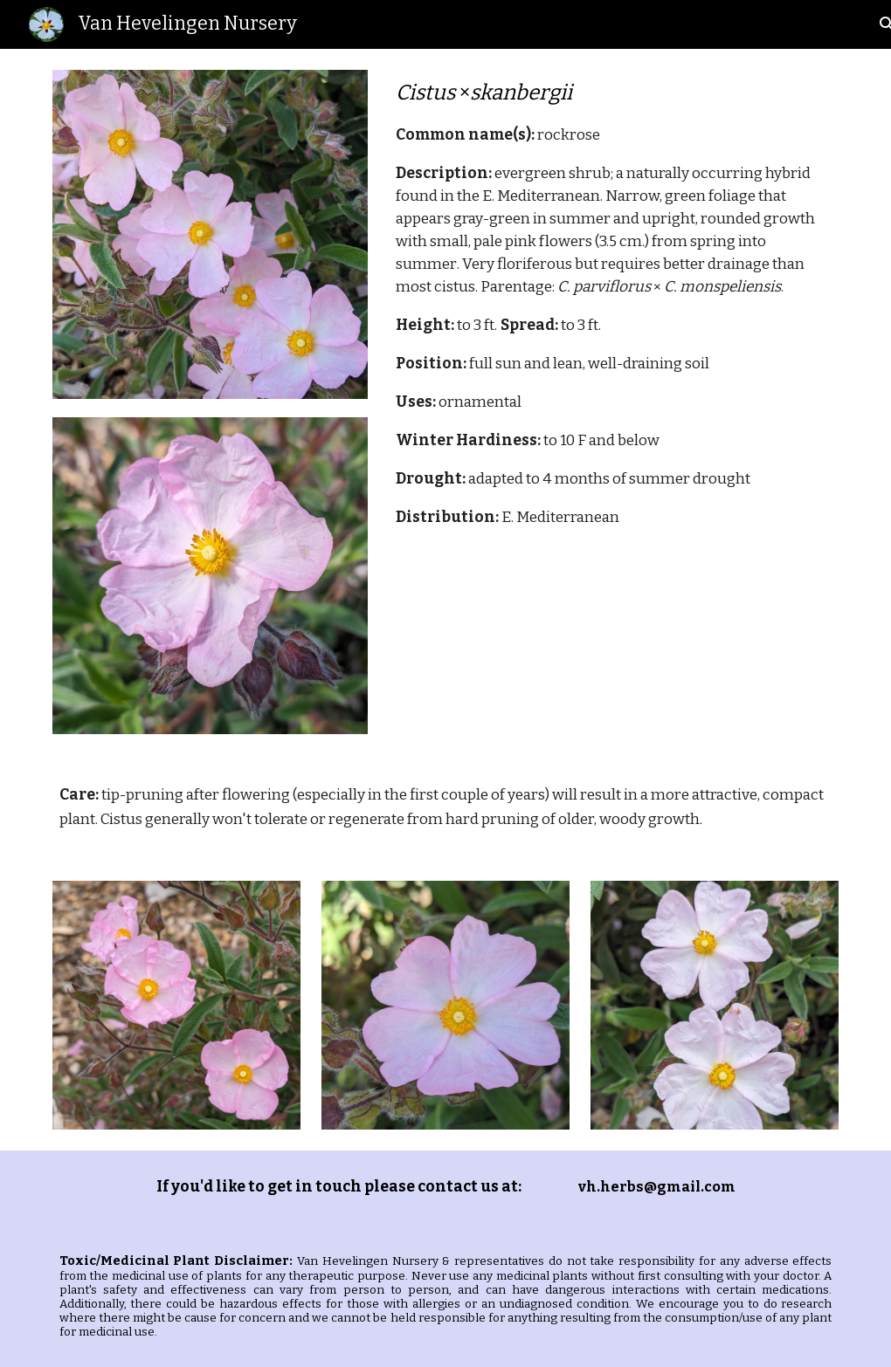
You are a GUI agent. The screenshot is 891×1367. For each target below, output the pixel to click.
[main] (614, 303)
